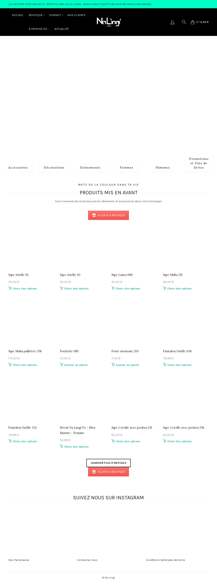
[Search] (184, 22)
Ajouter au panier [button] (76, 365)
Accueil (17, 15)
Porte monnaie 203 (125, 351)
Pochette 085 (69, 351)
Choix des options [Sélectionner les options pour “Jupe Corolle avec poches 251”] (128, 441)
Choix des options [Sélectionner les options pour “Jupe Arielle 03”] (76, 288)
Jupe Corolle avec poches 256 (183, 427)
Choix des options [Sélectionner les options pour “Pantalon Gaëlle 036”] (179, 365)
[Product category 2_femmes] (126, 167)
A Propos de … (39, 29)
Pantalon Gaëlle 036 (177, 351)
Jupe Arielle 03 (70, 275)
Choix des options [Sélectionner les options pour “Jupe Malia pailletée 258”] (25, 365)
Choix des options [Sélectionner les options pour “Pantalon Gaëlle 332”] (25, 441)
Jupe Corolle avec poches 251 (131, 427)
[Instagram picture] (58, 516)
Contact (55, 15)
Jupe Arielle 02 (18, 275)
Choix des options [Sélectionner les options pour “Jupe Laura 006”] (128, 288)
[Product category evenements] (90, 167)
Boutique (36, 15)
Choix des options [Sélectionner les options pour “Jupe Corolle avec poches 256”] (179, 441)
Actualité (61, 29)
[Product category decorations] (54, 167)
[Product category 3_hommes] (163, 167)
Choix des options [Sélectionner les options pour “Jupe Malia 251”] (179, 288)
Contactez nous (87, 560)
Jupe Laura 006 (122, 275)
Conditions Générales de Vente (165, 560)
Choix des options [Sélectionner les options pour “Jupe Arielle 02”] (25, 288)
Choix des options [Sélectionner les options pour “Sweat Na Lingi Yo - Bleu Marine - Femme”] (76, 446)
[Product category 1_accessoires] (18, 167)
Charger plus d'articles (108, 463)
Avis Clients (76, 15)
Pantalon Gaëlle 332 (22, 427)
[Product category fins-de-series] (198, 163)
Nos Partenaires (18, 560)
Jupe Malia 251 (172, 275)
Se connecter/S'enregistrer (172, 22)
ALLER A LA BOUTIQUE (108, 215)
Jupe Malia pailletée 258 (24, 351)
